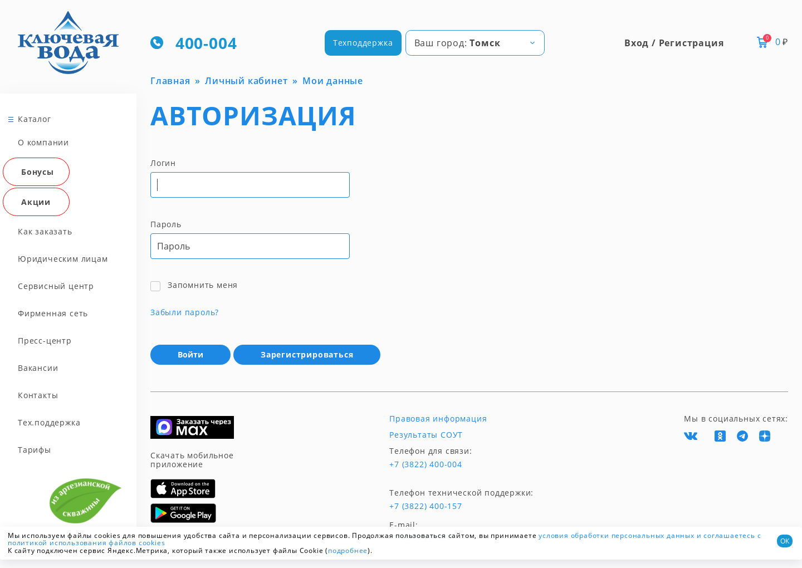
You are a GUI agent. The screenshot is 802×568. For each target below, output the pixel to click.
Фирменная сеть (53, 313)
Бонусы (37, 172)
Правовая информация (438, 418)
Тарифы (34, 449)
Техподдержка (363, 42)
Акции (36, 202)
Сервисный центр (56, 286)
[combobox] (475, 43)
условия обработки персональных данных (617, 535)
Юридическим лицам (63, 258)
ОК (784, 541)
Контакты (38, 395)
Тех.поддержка (49, 422)
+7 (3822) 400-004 (425, 464)
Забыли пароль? (184, 312)
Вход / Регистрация (673, 42)
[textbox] (475, 43)
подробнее (348, 550)
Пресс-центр (45, 340)
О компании (43, 142)
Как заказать (45, 231)
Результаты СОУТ (426, 434)
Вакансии (38, 368)
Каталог (34, 119)
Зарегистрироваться (307, 354)
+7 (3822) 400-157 (425, 506)
